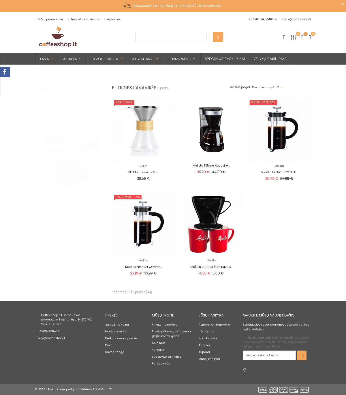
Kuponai (205, 352)
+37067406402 (48, 331)
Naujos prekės (115, 331)
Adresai (204, 345)
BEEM (143, 166)
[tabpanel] (68, 143)
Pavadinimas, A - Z (265, 87)
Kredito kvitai (208, 338)
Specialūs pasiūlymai (225, 58)
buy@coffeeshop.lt (296, 19)
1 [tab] (98, 133)
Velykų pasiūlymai (270, 58)
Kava (47, 58)
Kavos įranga (107, 58)
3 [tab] (98, 150)
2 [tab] (98, 142)
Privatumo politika (164, 324)
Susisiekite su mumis (84, 19)
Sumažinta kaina (117, 324)
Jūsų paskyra (211, 315)
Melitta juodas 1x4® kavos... (211, 267)
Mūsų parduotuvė (49, 19)
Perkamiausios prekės (121, 338)
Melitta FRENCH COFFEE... (279, 172)
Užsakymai (206, 331)
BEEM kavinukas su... (143, 172)
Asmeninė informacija (214, 324)
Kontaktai (158, 350)
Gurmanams (181, 58)
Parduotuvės (161, 363)
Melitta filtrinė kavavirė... (211, 165)
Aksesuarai (145, 58)
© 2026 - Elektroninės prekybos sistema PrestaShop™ (73, 389)
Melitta (279, 166)
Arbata (73, 58)
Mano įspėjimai (209, 359)
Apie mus (112, 19)
